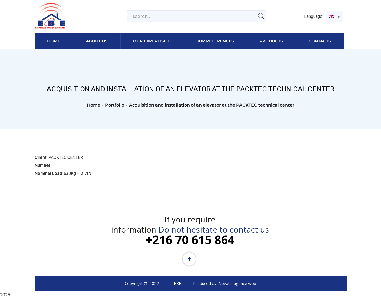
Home (93, 105)
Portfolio (114, 105)
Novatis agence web (237, 283)
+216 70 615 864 (190, 240)
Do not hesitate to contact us (213, 229)
